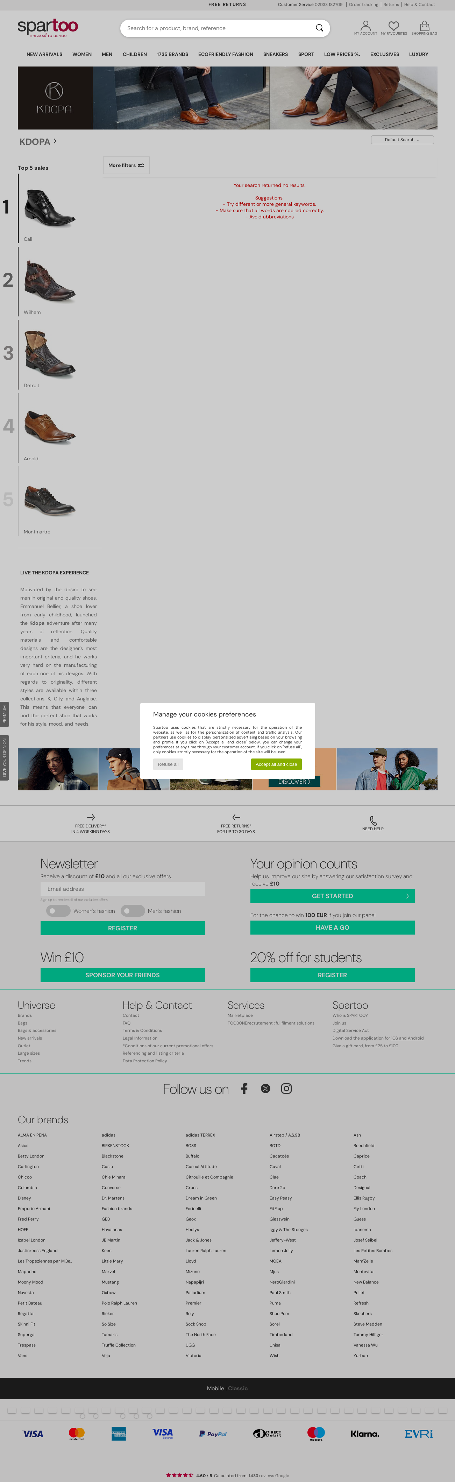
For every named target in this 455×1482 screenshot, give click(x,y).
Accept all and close (276, 764)
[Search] (320, 28)
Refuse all (168, 764)
